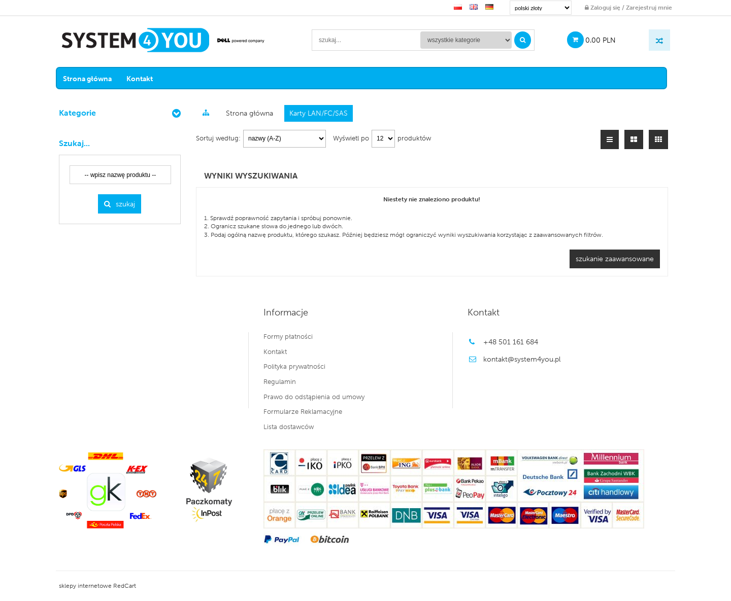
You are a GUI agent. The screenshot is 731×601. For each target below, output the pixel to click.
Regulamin (280, 381)
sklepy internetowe (87, 585)
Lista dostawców (289, 426)
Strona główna (92, 78)
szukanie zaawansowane (617, 258)
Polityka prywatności (295, 367)
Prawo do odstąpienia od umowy (314, 397)
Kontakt (144, 78)
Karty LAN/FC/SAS (320, 113)
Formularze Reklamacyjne (303, 411)
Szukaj (122, 203)
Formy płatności (288, 336)
